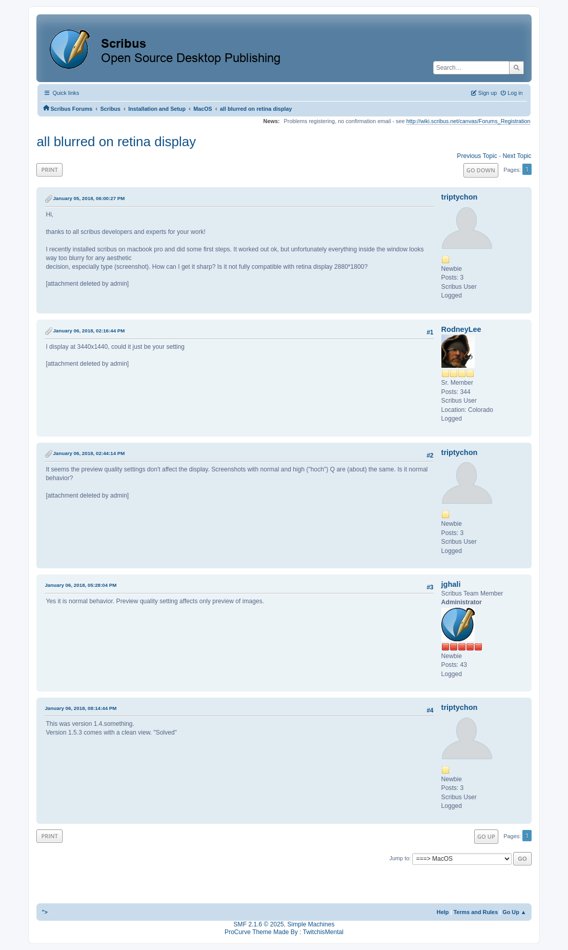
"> (45, 912)
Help (443, 912)
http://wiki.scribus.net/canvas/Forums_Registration (469, 121)
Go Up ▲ (514, 912)
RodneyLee (461, 329)
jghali (451, 584)
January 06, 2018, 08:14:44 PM (80, 708)
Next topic (516, 156)
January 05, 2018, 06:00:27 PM (89, 198)
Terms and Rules (475, 912)
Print (49, 169)
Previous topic (477, 156)
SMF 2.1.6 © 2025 (259, 924)
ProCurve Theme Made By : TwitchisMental (284, 932)
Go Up (486, 836)
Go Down (480, 170)
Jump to (400, 858)
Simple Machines (310, 924)
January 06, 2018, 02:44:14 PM (89, 453)
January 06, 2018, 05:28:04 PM (80, 585)
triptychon (459, 197)
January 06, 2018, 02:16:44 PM (89, 330)
